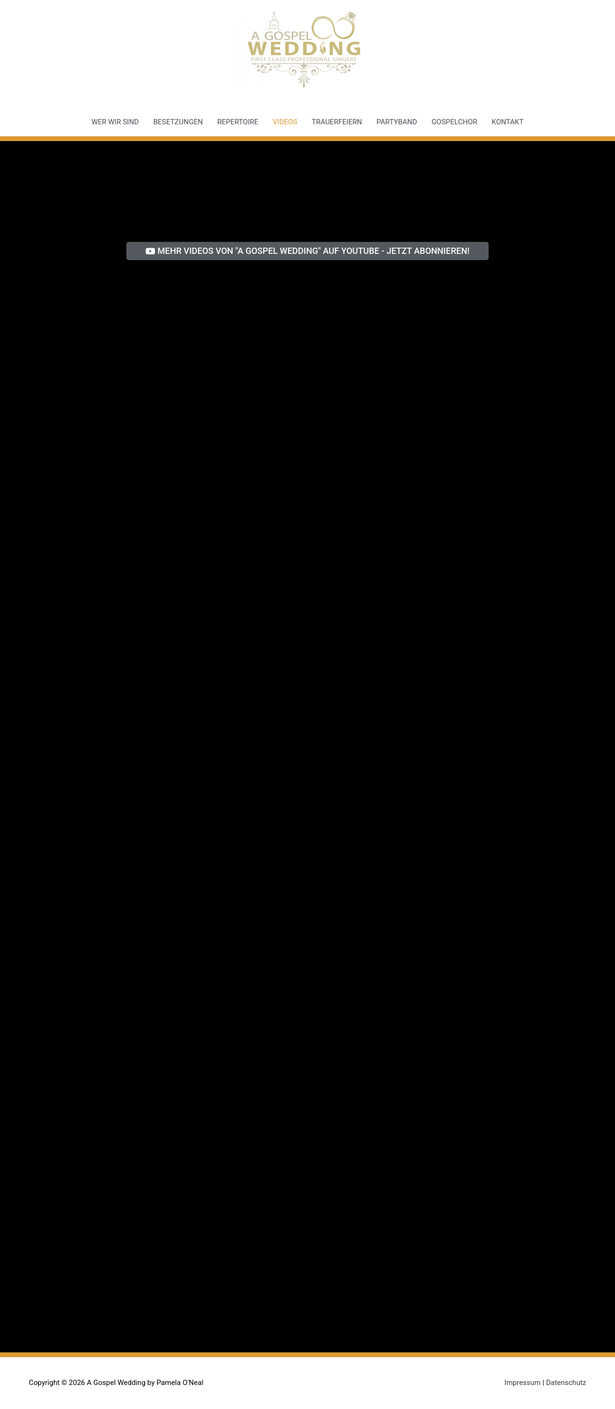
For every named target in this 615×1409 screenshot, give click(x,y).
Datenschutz (566, 1382)
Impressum (522, 1382)
